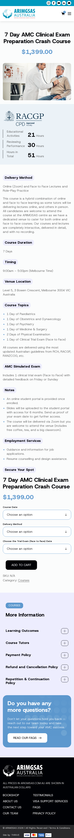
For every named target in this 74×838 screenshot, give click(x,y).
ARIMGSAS (11, 827)
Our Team (10, 813)
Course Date (10, 507)
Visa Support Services (50, 801)
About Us (10, 801)
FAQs (36, 807)
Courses (23, 580)
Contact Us (12, 807)
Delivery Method (12, 524)
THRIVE (15, 834)
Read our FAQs (27, 738)
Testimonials (43, 795)
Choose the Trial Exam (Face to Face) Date (27, 541)
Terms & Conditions (59, 827)
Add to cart (21, 565)
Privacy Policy (44, 813)
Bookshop (11, 795)
